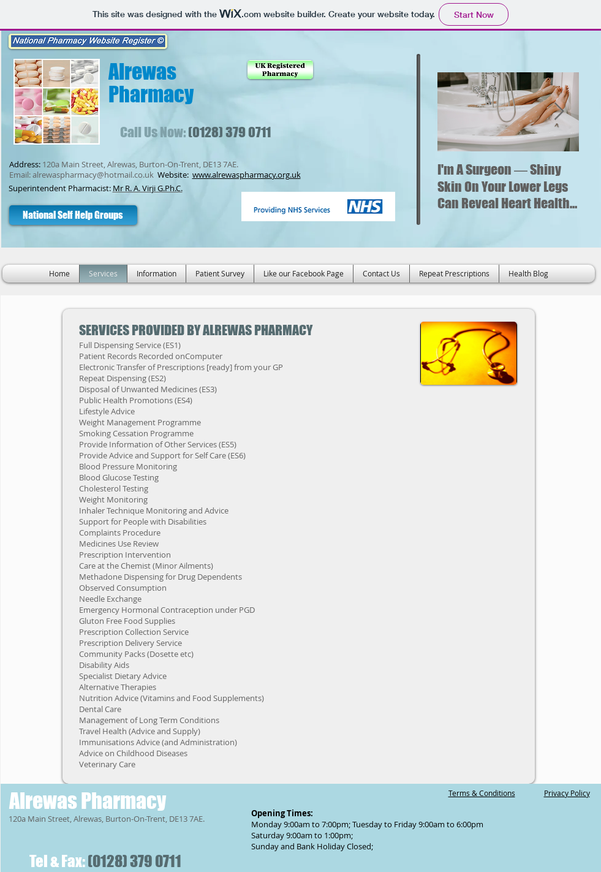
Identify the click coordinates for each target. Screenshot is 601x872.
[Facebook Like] (190, 214)
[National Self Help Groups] (73, 215)
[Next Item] (559, 111)
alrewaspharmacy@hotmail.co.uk (93, 174)
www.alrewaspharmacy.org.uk (246, 174)
